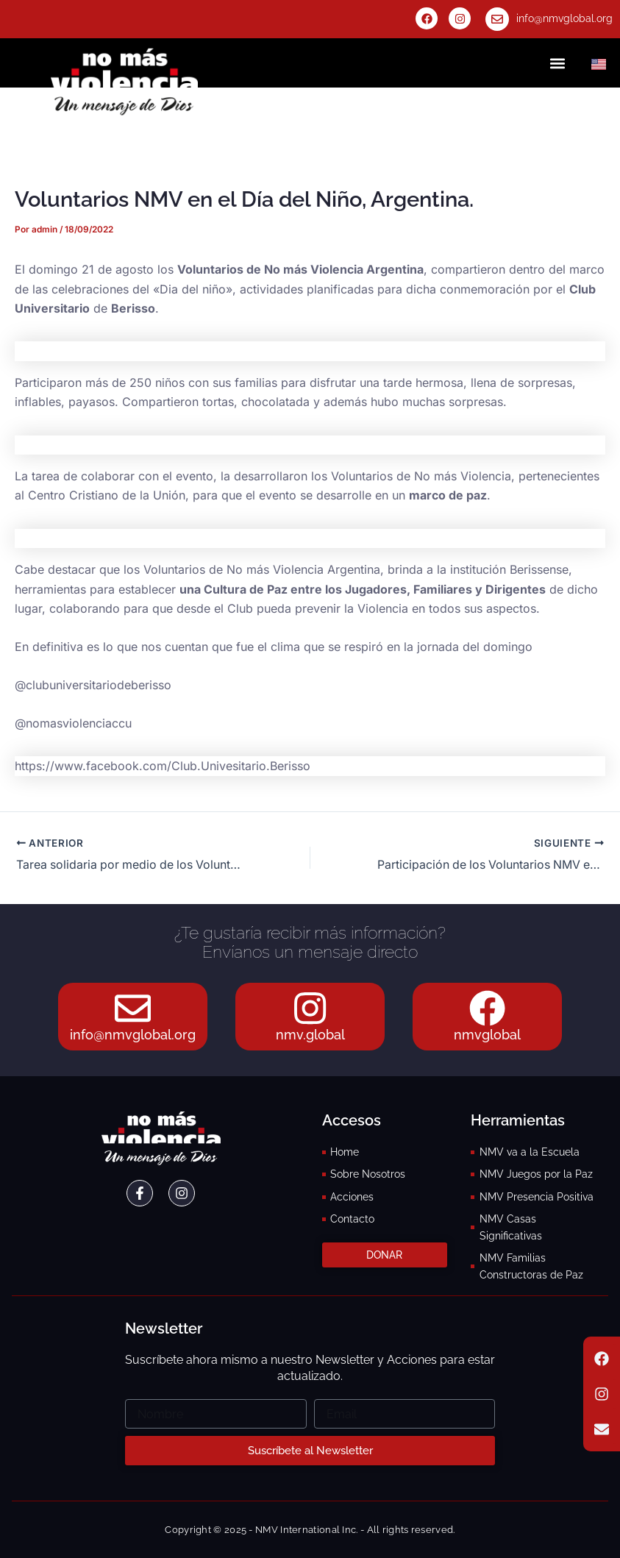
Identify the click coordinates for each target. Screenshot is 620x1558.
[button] (557, 63)
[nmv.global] (310, 1007)
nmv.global (310, 1034)
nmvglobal (487, 1034)
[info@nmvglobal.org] (497, 19)
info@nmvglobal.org (564, 18)
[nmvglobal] (486, 1007)
